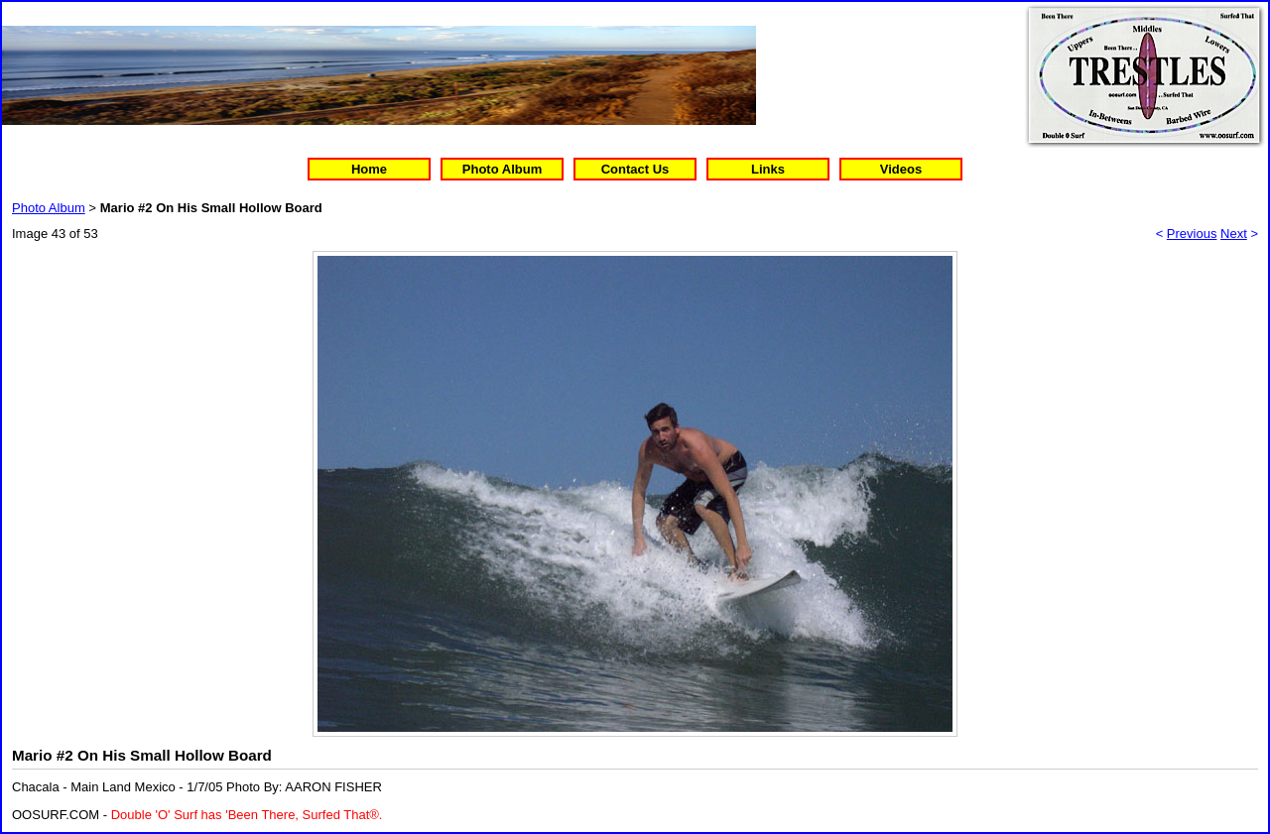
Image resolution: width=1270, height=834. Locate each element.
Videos (901, 169)
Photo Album (502, 169)
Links (768, 169)
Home (369, 169)
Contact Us (635, 169)
